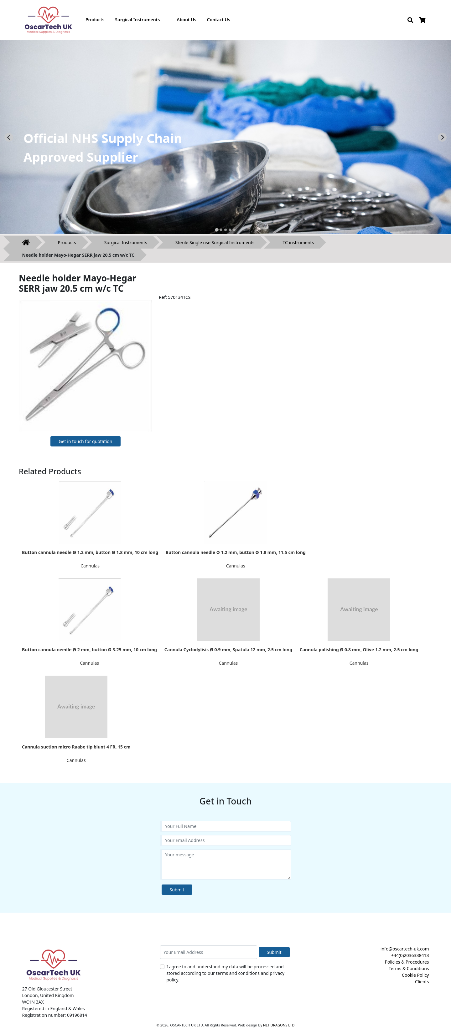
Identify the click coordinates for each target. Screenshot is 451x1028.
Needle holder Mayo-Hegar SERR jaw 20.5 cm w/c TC (78, 255)
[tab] (216, 229)
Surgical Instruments (125, 242)
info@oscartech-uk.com (405, 949)
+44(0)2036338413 (410, 955)
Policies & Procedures (407, 962)
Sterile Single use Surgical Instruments (215, 242)
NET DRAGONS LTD (278, 1025)
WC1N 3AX (33, 1002)
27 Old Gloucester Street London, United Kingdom (48, 992)
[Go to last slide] (8, 137)
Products (67, 242)
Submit (177, 890)
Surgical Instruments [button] (137, 20)
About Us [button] (186, 20)
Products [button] (95, 20)
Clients (422, 982)
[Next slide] (442, 137)
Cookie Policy (415, 975)
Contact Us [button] (218, 20)
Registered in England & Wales (53, 1008)
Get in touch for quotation (85, 441)
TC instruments (298, 242)
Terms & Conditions (409, 968)
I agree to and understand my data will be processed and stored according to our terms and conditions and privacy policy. (226, 973)
